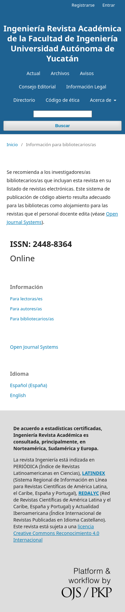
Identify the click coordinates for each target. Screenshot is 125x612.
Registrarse (83, 5)
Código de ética (63, 100)
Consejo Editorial (37, 86)
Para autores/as (26, 309)
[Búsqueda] (62, 113)
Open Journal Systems (34, 347)
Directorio (24, 100)
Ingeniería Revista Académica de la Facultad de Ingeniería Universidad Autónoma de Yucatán (63, 43)
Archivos (60, 73)
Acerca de (101, 100)
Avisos (87, 73)
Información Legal (86, 86)
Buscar (62, 125)
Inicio (12, 144)
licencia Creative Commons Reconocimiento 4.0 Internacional (56, 533)
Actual (33, 73)
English (18, 395)
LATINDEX (93, 473)
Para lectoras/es (26, 299)
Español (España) (28, 385)
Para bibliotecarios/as (32, 319)
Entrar (108, 5)
